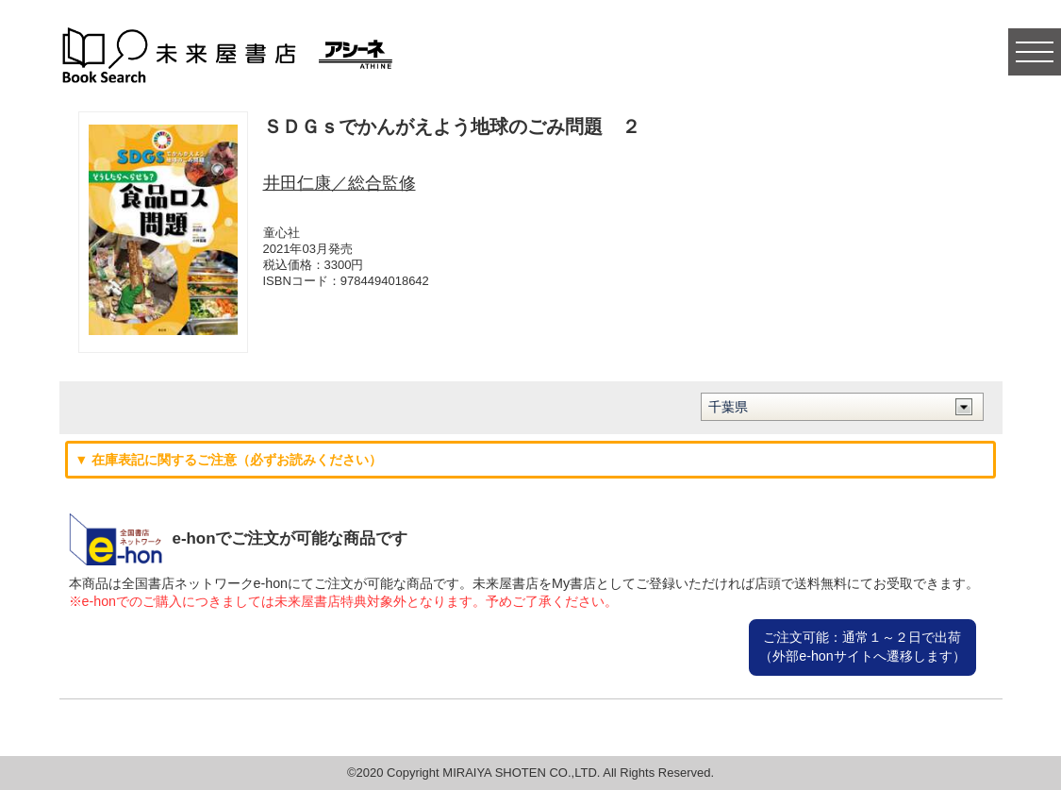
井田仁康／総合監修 (339, 183)
